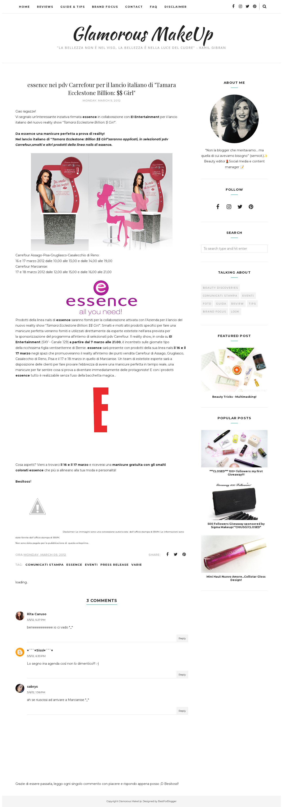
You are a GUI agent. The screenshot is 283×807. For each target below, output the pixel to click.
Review (237, 303)
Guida (221, 303)
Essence (74, 564)
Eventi (91, 564)
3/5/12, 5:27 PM (36, 619)
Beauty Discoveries (220, 287)
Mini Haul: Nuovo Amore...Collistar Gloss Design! (236, 578)
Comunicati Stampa (44, 564)
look (235, 311)
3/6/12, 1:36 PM (36, 692)
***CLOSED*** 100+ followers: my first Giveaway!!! (236, 473)
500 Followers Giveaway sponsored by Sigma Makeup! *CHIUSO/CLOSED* (236, 525)
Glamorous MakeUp (141, 33)
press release (114, 564)
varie (136, 564)
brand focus (214, 311)
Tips (252, 303)
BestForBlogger (167, 801)
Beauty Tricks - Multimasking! (234, 396)
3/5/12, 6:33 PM (36, 656)
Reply (182, 638)
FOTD (207, 303)
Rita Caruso (36, 614)
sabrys (32, 687)
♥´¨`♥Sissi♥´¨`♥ (40, 650)
